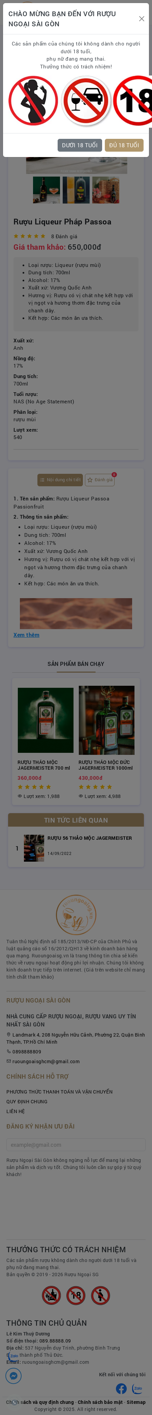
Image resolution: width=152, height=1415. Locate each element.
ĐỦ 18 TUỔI (124, 145)
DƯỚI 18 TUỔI (80, 145)
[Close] (141, 18)
